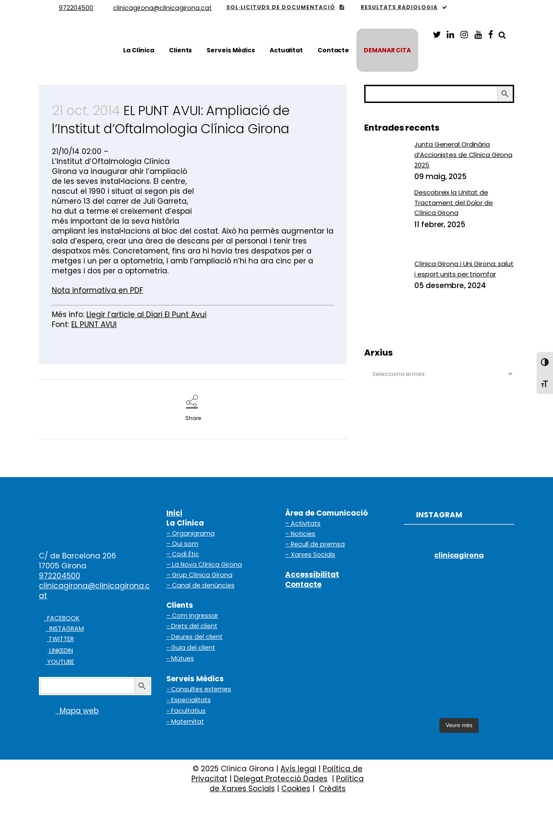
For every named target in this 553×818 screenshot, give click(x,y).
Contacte (303, 584)
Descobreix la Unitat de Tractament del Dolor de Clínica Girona (453, 202)
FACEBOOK (61, 618)
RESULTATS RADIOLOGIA (404, 7)
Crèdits (332, 788)
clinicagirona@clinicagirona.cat (94, 591)
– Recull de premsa (315, 544)
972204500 (59, 576)
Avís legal (298, 768)
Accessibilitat (312, 574)
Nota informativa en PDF (97, 290)
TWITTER (60, 639)
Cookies (295, 788)
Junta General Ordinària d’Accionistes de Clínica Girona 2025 (463, 154)
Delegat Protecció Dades (280, 778)
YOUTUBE (59, 662)
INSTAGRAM (65, 628)
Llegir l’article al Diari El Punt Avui (146, 314)
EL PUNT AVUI (94, 324)
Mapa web (69, 711)
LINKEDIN (60, 650)
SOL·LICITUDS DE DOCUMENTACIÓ (285, 7)
